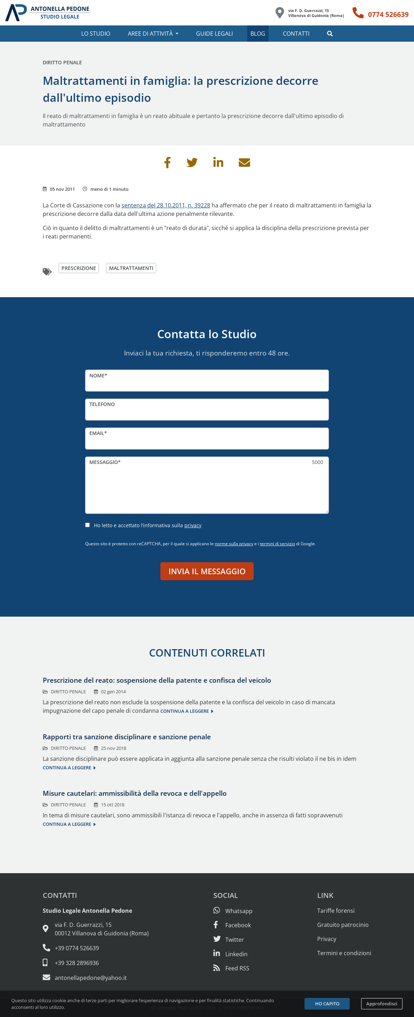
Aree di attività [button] (150, 33)
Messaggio (103, 462)
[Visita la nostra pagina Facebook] (232, 925)
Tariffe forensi (336, 911)
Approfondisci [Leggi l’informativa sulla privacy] (381, 1003)
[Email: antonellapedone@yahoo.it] (96, 977)
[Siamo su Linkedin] (230, 954)
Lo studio (95, 33)
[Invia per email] (244, 165)
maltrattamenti (131, 268)
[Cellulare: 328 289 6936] (96, 962)
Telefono (102, 404)
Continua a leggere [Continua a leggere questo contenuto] (184, 711)
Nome (97, 375)
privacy (192, 525)
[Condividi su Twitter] (192, 165)
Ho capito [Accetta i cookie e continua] (327, 1003)
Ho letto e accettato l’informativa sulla (147, 525)
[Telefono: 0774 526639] (381, 13)
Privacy (326, 939)
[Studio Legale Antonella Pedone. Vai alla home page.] (47, 12)
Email (96, 433)
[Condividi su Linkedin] (218, 165)
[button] (330, 33)
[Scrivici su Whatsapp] (233, 911)
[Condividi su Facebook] (167, 165)
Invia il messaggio (207, 571)
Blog (257, 33)
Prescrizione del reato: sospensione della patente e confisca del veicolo (157, 680)
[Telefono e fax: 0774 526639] (96, 947)
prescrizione (78, 268)
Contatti (296, 33)
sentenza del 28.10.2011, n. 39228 (166, 205)
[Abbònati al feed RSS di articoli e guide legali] (231, 968)
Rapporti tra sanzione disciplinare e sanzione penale (127, 736)
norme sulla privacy (234, 544)
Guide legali (214, 33)
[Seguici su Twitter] (228, 939)
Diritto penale (62, 62)
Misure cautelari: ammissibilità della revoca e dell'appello (135, 793)
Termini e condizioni (344, 953)
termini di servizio (277, 544)
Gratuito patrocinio (343, 925)
